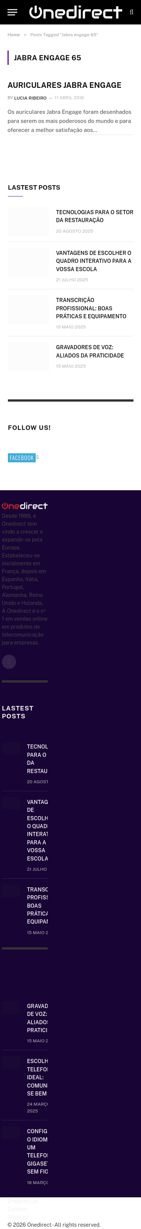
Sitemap (18, 1217)
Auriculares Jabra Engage (64, 85)
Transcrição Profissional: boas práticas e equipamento (91, 309)
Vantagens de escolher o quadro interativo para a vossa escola (94, 261)
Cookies (17, 1209)
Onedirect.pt (23, 1201)
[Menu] (12, 12)
